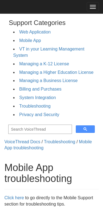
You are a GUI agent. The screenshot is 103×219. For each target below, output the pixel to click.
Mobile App (30, 40)
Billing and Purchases (40, 89)
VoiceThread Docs (22, 141)
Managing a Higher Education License (56, 72)
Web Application (35, 32)
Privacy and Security (39, 114)
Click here (14, 197)
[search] (39, 129)
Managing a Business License (48, 80)
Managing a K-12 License (44, 63)
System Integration (37, 97)
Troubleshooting (35, 106)
